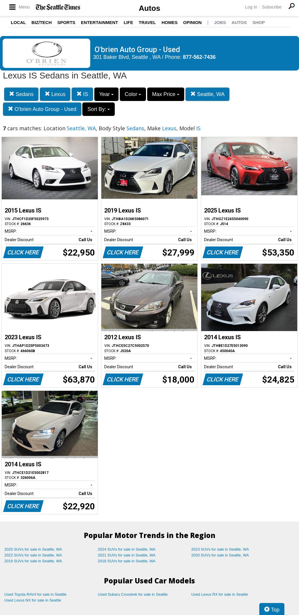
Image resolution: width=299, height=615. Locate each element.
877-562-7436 (199, 57)
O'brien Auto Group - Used (42, 109)
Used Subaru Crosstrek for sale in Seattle (133, 594)
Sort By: (98, 109)
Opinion (192, 22)
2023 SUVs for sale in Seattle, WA (220, 549)
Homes (169, 22)
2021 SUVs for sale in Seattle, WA (127, 555)
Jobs (220, 22)
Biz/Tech (42, 22)
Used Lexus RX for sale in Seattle (219, 594)
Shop (258, 22)
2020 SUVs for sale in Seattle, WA (220, 555)
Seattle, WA (207, 94)
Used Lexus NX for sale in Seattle (32, 600)
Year (106, 94)
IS (82, 94)
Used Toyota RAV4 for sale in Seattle (35, 594)
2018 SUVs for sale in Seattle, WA (127, 561)
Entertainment (99, 22)
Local (18, 22)
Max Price (165, 94)
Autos (149, 8)
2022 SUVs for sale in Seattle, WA (33, 555)
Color (133, 94)
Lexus (55, 94)
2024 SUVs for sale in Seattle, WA (127, 549)
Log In (251, 6)
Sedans (21, 94)
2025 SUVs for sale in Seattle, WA (33, 549)
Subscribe (271, 6)
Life (128, 22)
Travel (147, 22)
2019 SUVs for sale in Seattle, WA (33, 561)
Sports (66, 22)
